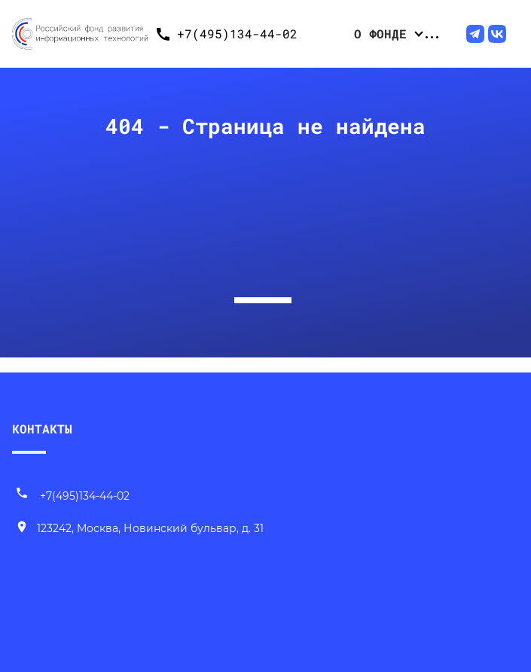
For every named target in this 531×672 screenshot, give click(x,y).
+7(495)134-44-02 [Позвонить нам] (72, 496)
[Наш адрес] (139, 529)
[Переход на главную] (80, 34)
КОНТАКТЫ (42, 428)
